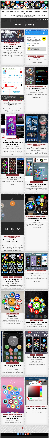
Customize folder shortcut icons (36, 322)
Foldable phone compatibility (36, 184)
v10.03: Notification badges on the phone (36, 89)
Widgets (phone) (16, 42)
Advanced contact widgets (12, 177)
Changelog (7, 20)
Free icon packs (32, 20)
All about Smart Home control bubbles (36, 219)
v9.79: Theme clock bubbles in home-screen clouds (12, 280)
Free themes (24, 20)
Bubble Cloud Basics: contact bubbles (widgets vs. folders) (12, 47)
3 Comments (40, 62)
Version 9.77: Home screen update (36, 273)
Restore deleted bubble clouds (36, 60)
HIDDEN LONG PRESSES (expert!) (36, 408)
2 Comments (40, 92)
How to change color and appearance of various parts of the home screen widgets (12, 142)
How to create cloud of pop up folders (12, 366)
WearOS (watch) (41, 144)
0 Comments (15, 50)
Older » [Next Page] (31, 428)
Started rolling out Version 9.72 (36, 357)
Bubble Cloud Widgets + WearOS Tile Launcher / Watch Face (24, 12)
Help (18, 20)
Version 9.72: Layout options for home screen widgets (12, 417)
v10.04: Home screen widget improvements (12, 104)
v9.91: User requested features (36, 148)
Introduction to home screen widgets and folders (12, 241)
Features (13, 20)
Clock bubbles (12, 316)
